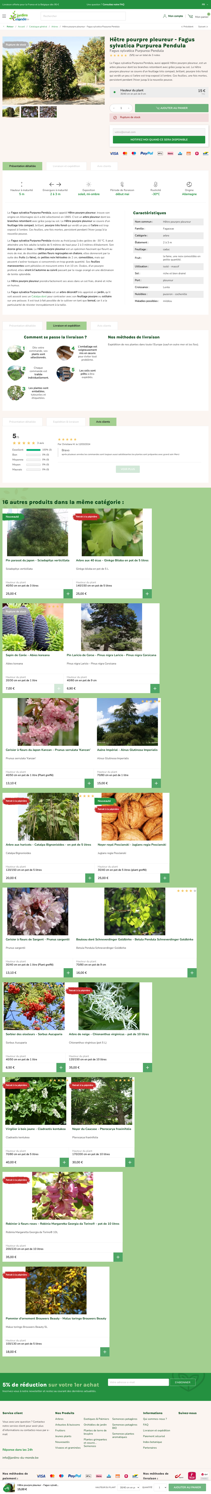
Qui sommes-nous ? (155, 1419)
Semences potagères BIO (124, 1426)
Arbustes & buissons (67, 1425)
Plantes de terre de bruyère (95, 1432)
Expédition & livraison (66, 422)
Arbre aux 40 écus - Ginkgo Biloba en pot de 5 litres (112, 560)
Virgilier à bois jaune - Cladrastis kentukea (36, 1129)
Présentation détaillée (22, 166)
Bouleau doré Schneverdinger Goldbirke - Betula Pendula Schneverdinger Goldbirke (134, 939)
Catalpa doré (39, 296)
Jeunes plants (63, 1436)
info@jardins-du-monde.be (20, 1458)
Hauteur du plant (105, 1487)
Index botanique (152, 1442)
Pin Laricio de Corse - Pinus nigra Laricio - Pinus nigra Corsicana (111, 655)
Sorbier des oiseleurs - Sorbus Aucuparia (34, 1034)
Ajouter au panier (172, 108)
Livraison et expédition (66, 166)
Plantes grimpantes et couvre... (95, 1441)
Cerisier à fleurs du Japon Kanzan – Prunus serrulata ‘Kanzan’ (48, 750)
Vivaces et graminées (68, 1448)
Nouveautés (62, 1442)
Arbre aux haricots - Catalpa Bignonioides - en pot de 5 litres (48, 845)
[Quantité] (121, 108)
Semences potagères (124, 1419)
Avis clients (104, 166)
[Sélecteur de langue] (205, 4)
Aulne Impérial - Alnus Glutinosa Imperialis (127, 750)
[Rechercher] (83, 16)
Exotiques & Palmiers (96, 1419)
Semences (90, 1446)
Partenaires (150, 1448)
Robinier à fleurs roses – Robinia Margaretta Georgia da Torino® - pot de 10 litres (62, 1224)
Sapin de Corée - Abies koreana (28, 655)
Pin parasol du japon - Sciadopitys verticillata (37, 560)
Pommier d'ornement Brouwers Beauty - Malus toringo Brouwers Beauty (56, 1318)
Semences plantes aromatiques (123, 1435)
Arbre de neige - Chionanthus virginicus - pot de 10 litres (109, 1034)
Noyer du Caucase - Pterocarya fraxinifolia (101, 1129)
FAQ (145, 1425)
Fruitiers (60, 1430)
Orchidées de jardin (95, 1425)
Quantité (147, 1487)
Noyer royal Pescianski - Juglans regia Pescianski (132, 845)
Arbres (59, 1419)
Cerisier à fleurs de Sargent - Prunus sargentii (38, 939)
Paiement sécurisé (154, 1436)
